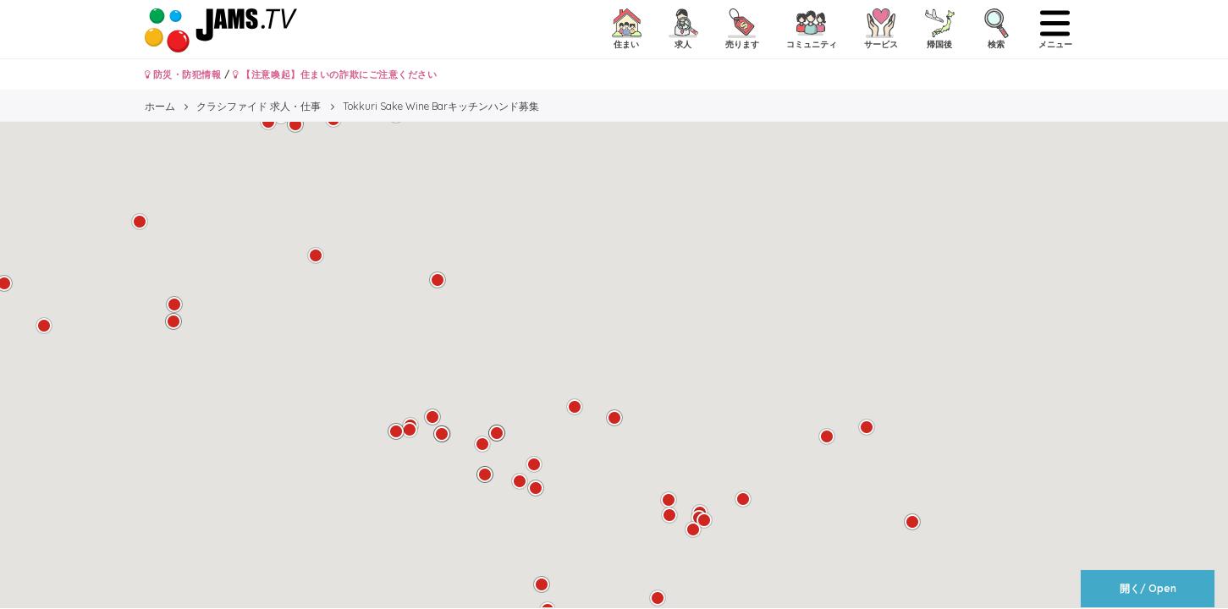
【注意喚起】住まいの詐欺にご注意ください (335, 74)
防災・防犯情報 (183, 74)
